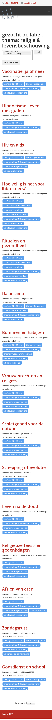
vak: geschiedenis (12, 363)
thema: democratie (35, 306)
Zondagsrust (14, 628)
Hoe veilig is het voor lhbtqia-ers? (23, 186)
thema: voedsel (38, 610)
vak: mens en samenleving (16, 654)
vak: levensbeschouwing (15, 93)
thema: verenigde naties (15, 166)
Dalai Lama (13, 293)
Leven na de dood (20, 506)
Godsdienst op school (23, 667)
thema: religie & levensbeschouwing (21, 88)
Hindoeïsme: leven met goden (21, 108)
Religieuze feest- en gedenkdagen (22, 547)
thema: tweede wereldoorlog (18, 354)
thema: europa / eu (35, 640)
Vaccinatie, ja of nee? (23, 71)
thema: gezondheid (35, 84)
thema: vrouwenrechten (15, 406)
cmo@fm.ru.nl (30, 3)
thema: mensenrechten (15, 214)
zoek (38, 52)
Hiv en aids (13, 145)
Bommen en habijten (23, 332)
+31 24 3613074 (11, 3)
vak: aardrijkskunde (13, 171)
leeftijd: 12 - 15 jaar (13, 84)
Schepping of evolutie (24, 467)
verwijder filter (11, 62)
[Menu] (49, 12)
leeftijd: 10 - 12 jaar (13, 306)
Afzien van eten (17, 589)
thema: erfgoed (33, 345)
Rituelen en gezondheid (14, 243)
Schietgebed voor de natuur (23, 426)
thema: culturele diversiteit (17, 205)
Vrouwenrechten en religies (22, 378)
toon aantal (21, 703)
